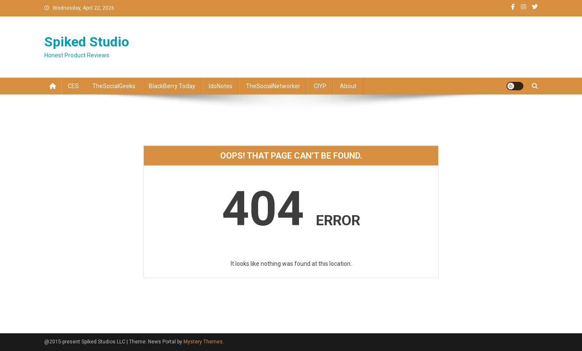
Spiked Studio (86, 42)
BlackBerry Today (172, 86)
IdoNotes (220, 86)
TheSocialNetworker (273, 86)
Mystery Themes (203, 342)
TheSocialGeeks (113, 86)
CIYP (320, 86)
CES (73, 86)
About (348, 86)
